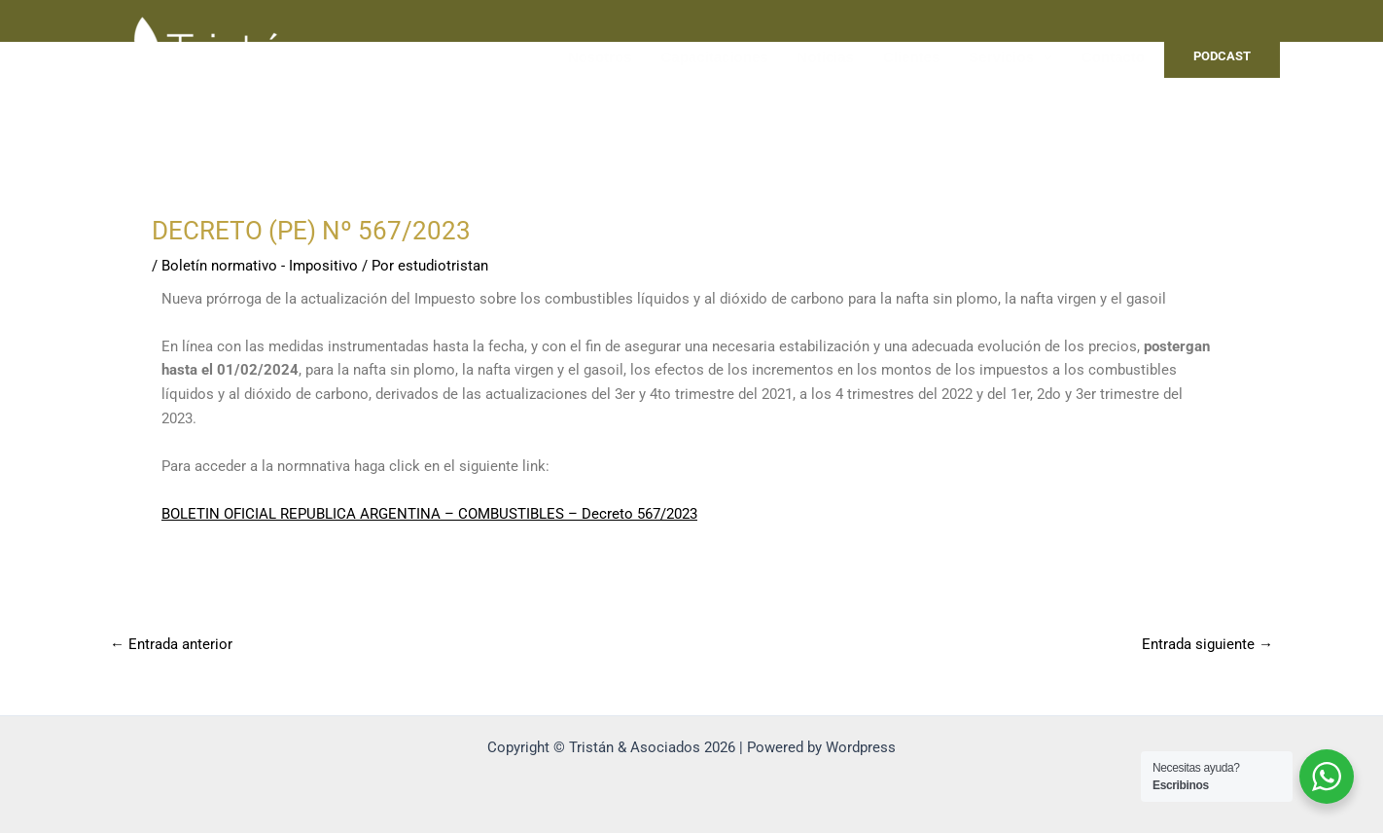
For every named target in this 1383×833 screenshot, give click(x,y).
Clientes (911, 57)
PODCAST (1222, 56)
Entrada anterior (171, 644)
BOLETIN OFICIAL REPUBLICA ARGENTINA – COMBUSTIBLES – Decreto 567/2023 (429, 514)
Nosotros (600, 57)
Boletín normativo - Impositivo (259, 265)
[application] (1043, 57)
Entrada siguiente (1207, 644)
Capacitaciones (714, 57)
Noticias (826, 57)
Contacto (1113, 57)
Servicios (1010, 57)
